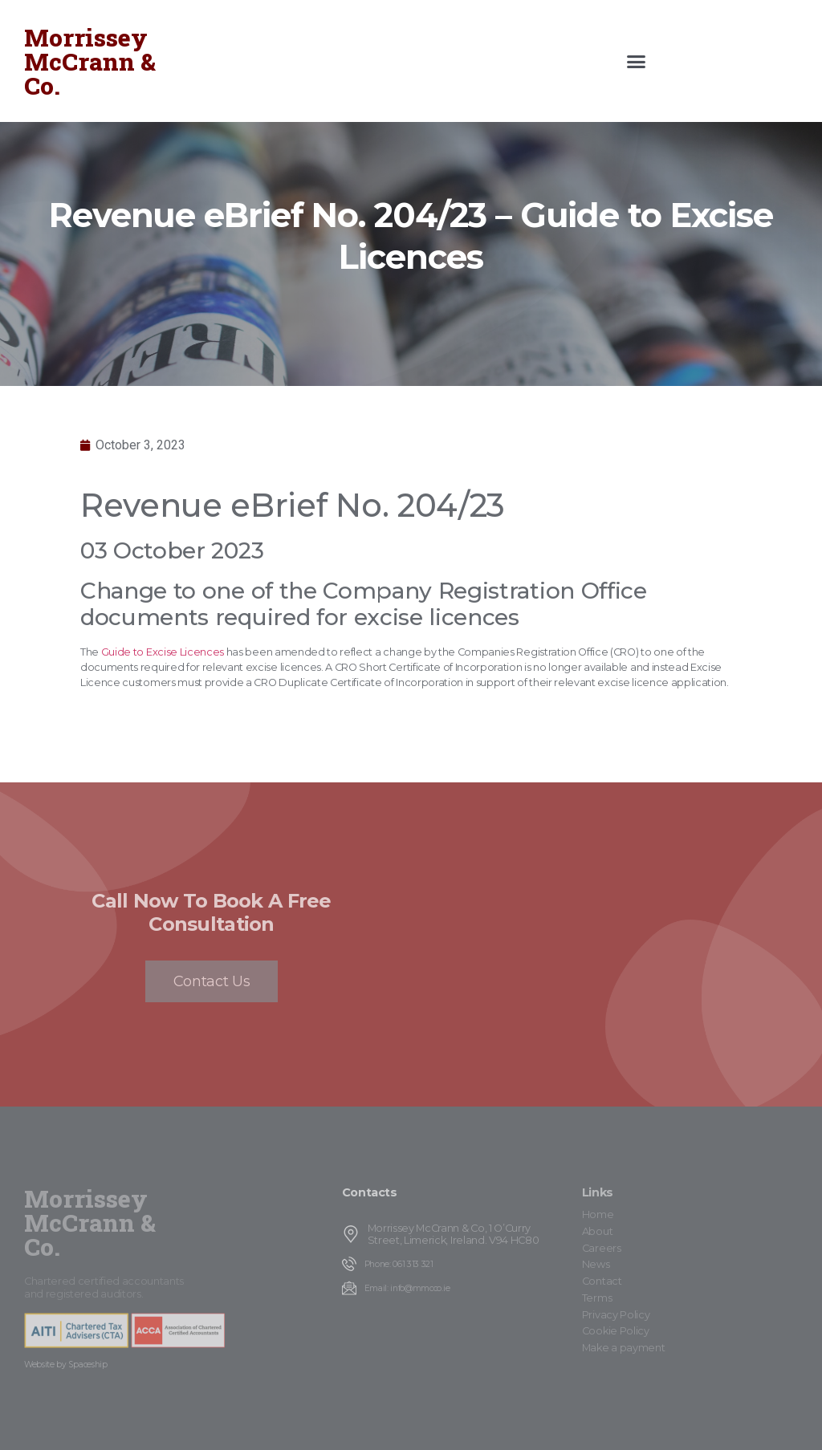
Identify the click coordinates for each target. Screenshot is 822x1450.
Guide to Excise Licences (162, 652)
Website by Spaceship (66, 1364)
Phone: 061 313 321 (398, 1264)
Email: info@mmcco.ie (407, 1288)
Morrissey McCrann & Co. (90, 61)
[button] (636, 61)
